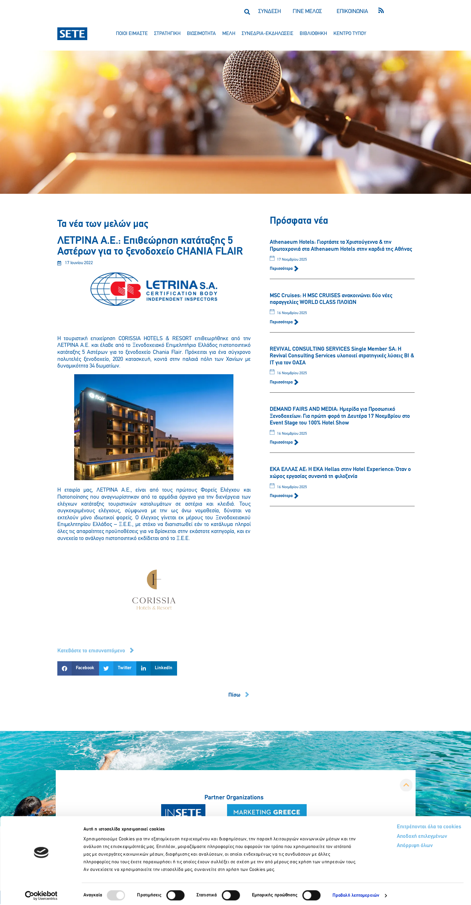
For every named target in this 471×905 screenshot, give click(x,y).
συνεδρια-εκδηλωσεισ (267, 33)
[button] (247, 11)
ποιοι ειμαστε (132, 33)
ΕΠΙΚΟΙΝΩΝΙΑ (352, 12)
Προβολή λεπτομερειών (355, 892)
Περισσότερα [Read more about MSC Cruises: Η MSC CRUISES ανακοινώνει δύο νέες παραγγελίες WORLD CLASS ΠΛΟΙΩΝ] (282, 322)
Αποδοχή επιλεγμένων (398, 834)
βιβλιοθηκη (313, 33)
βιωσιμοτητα (201, 33)
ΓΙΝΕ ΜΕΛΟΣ (307, 12)
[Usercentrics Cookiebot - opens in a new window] (41, 892)
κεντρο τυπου (349, 33)
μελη (228, 33)
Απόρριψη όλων (391, 843)
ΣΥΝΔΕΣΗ (269, 12)
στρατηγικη (167, 33)
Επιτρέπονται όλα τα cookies (405, 824)
